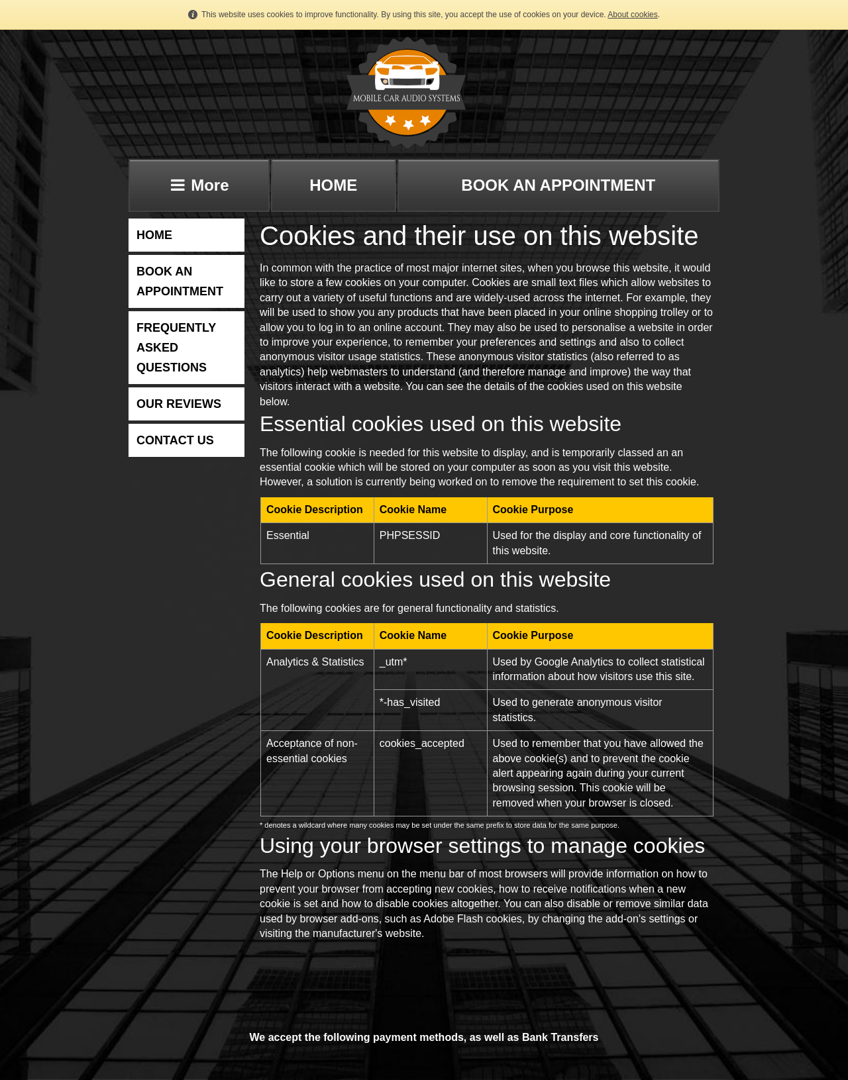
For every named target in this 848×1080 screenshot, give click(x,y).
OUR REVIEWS (178, 404)
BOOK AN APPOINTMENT (558, 185)
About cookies (632, 14)
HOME (333, 185)
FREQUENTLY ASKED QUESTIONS (176, 347)
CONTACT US (175, 440)
